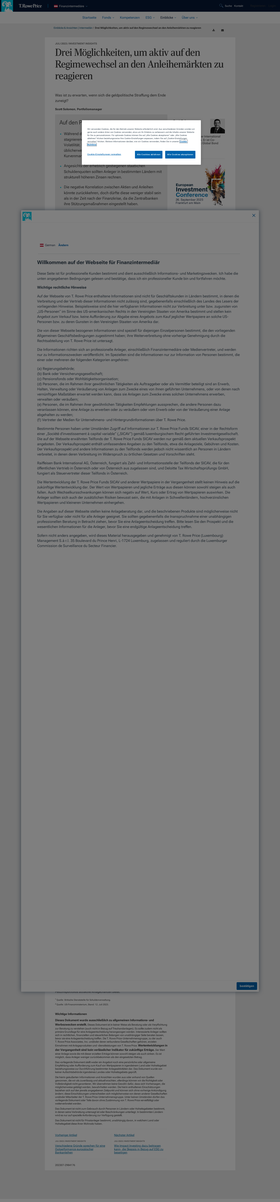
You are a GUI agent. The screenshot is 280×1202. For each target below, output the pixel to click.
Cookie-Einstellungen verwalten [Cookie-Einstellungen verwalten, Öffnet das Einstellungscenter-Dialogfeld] (104, 154)
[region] (141, 142)
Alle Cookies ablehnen (149, 154)
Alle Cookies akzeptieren (180, 154)
